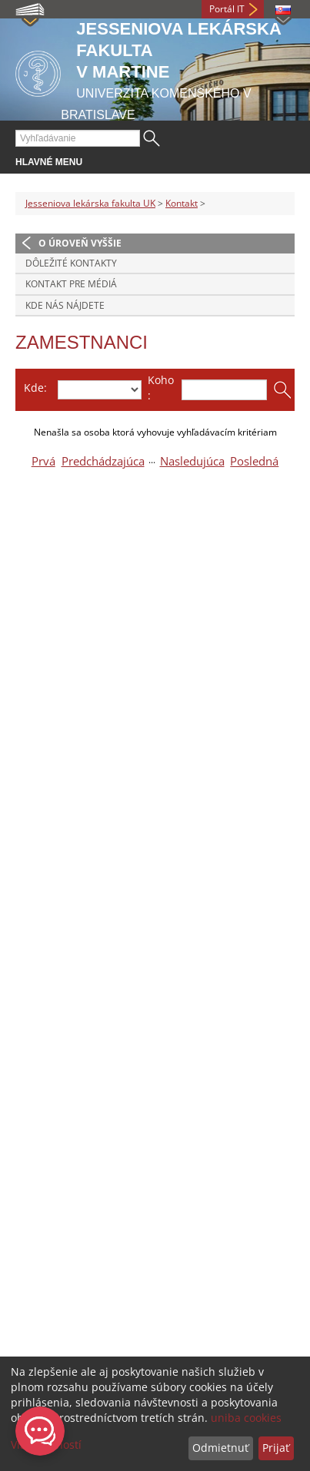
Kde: (35, 387)
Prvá (43, 461)
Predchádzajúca (103, 461)
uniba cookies (246, 1417)
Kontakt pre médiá (71, 283)
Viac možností (46, 1444)
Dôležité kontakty (71, 263)
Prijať (275, 1447)
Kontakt (181, 203)
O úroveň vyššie (80, 243)
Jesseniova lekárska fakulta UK (90, 203)
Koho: (161, 388)
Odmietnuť (220, 1447)
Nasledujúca (192, 461)
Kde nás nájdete (65, 305)
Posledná (254, 461)
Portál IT (227, 8)
